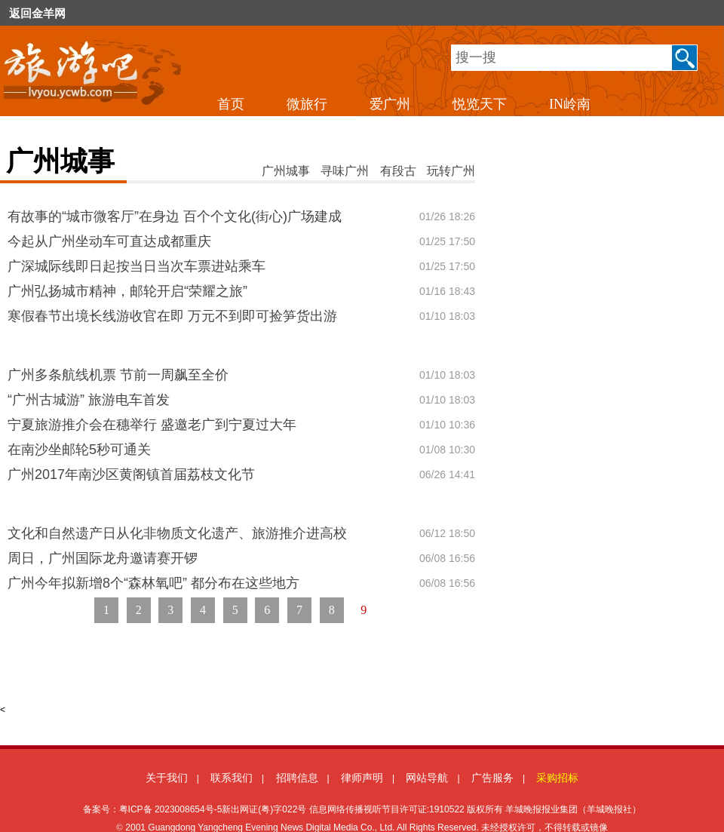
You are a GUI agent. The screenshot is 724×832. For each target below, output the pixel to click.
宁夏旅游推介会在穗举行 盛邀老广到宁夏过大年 (152, 424)
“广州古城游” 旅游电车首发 (89, 399)
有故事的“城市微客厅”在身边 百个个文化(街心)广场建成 (175, 216)
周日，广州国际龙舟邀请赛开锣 (103, 558)
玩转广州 (451, 170)
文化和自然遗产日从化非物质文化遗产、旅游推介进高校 (177, 533)
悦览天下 (479, 104)
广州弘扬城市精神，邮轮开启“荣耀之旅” (127, 291)
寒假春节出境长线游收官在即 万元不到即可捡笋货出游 (172, 316)
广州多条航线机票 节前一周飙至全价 (118, 374)
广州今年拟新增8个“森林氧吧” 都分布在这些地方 (153, 583)
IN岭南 (570, 104)
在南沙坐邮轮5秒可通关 (79, 449)
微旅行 (307, 104)
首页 (230, 104)
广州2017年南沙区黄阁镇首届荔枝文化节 (131, 474)
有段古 (398, 170)
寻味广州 (345, 170)
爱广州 (390, 104)
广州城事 (286, 170)
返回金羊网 (37, 14)
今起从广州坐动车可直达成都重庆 (109, 241)
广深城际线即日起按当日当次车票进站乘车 (136, 266)
